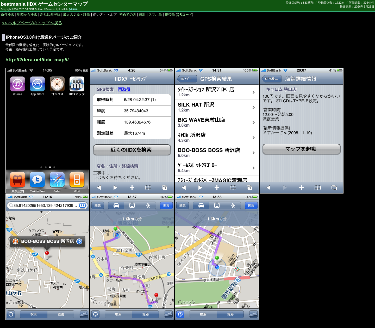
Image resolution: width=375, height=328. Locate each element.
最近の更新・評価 (76, 14)
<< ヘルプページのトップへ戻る (32, 23)
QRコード (184, 14)
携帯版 (170, 14)
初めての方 (127, 14)
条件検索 (7, 14)
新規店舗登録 (50, 14)
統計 (142, 14)
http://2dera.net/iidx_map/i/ (37, 59)
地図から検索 (27, 14)
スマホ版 (155, 14)
